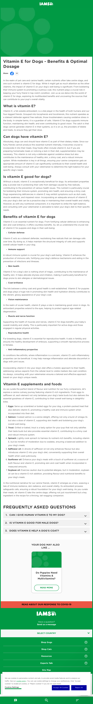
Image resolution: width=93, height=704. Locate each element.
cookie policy (21, 681)
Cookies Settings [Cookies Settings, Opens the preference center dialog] (12, 687)
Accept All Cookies (60, 687)
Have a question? (46, 623)
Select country (63, 633)
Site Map (46, 670)
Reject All (79, 687)
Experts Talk (46, 663)
